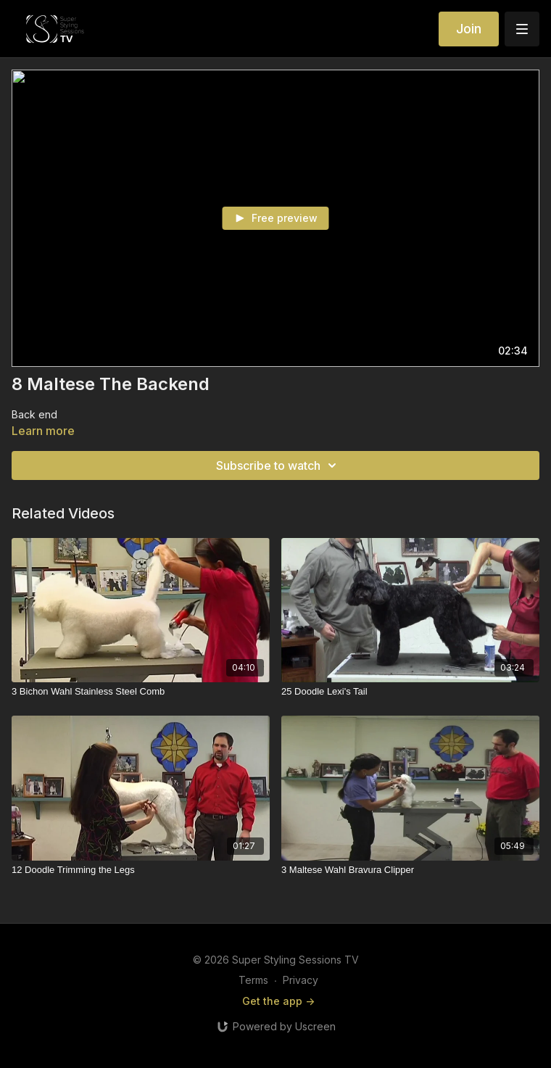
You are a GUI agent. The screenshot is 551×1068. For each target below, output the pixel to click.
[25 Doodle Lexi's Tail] (410, 691)
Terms (253, 980)
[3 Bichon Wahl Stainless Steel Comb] (141, 691)
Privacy (300, 980)
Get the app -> (278, 1001)
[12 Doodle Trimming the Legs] (141, 870)
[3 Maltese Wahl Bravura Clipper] (410, 870)
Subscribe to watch (278, 465)
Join (468, 28)
